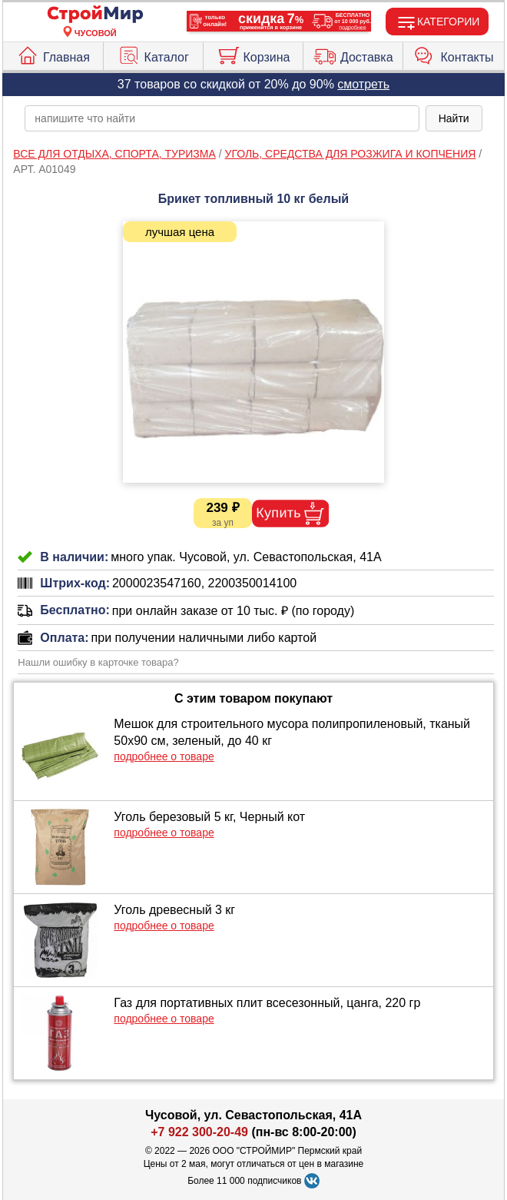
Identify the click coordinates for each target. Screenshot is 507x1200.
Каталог (153, 53)
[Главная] (95, 15)
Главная (53, 53)
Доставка (353, 53)
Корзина (253, 53)
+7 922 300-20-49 (199, 1132)
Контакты (453, 53)
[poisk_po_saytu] (222, 118)
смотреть (363, 84)
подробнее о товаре (164, 756)
